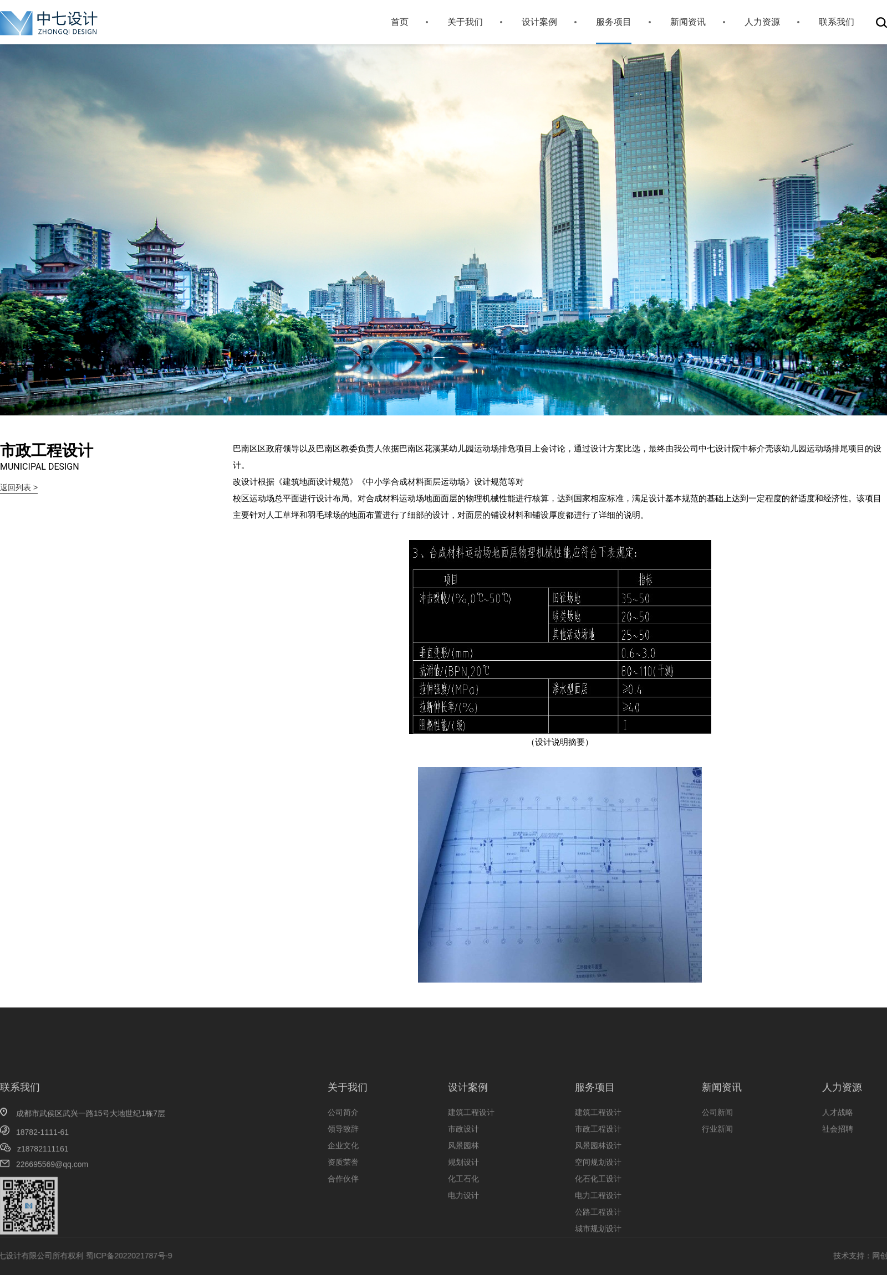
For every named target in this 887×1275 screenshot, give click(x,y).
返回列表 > (19, 487)
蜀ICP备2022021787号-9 (72, 1255)
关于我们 (465, 22)
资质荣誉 (343, 1205)
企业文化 (343, 1188)
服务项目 (613, 22)
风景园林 (463, 1188)
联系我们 (836, 22)
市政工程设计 (598, 1172)
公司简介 (343, 1155)
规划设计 (463, 1205)
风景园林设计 (598, 1188)
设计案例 (539, 22)
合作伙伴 (343, 1221)
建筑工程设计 (471, 1155)
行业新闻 (717, 1172)
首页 (400, 22)
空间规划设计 (598, 1205)
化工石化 (463, 1221)
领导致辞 (343, 1172)
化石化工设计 (598, 1221)
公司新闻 (717, 1155)
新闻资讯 (688, 22)
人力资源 (762, 22)
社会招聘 (837, 1172)
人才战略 (837, 1155)
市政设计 (463, 1172)
